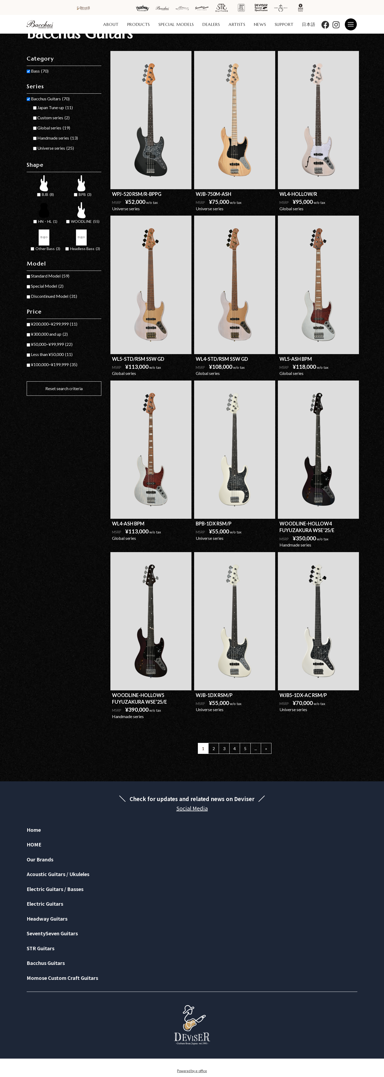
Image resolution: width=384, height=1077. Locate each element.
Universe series (55, 148)
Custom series (53, 117)
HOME (34, 844)
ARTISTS (237, 24)
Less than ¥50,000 (52, 354)
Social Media (192, 808)
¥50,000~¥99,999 (52, 344)
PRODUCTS (138, 24)
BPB (85, 194)
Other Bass (47, 249)
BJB (48, 194)
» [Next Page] (266, 748)
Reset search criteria (64, 388)
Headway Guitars (47, 918)
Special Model (47, 286)
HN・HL (47, 221)
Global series (53, 128)
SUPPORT (284, 24)
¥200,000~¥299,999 (54, 324)
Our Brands (40, 859)
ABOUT (111, 24)
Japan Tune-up (55, 107)
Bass (40, 71)
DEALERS (211, 24)
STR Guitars (40, 948)
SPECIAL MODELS (176, 24)
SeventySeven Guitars (52, 933)
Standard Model (50, 276)
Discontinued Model (54, 296)
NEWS (260, 24)
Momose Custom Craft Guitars (62, 977)
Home (34, 829)
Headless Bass (85, 249)
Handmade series (57, 138)
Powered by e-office (192, 1071)
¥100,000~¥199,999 (54, 364)
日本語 (308, 24)
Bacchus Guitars (50, 98)
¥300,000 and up (49, 334)
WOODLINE (85, 221)
